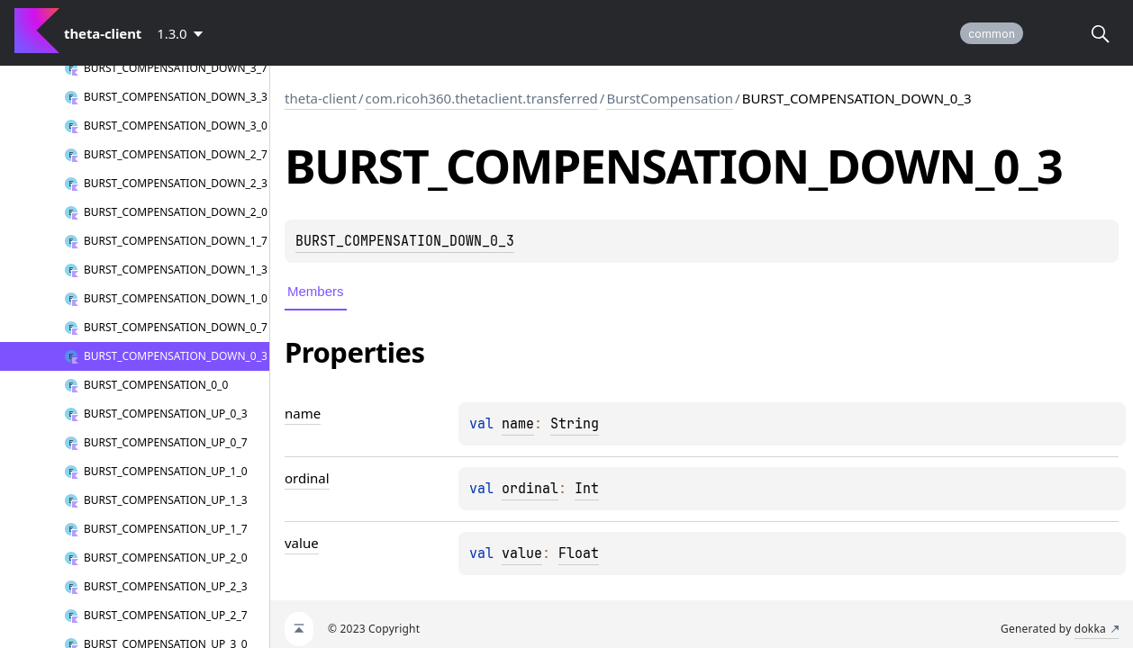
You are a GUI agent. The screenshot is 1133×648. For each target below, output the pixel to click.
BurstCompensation (669, 98)
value (522, 553)
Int (587, 489)
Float (578, 553)
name (518, 424)
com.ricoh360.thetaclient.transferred (481, 98)
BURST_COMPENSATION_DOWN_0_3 (404, 241)
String (574, 424)
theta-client (321, 98)
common (991, 33)
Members (315, 291)
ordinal (530, 489)
